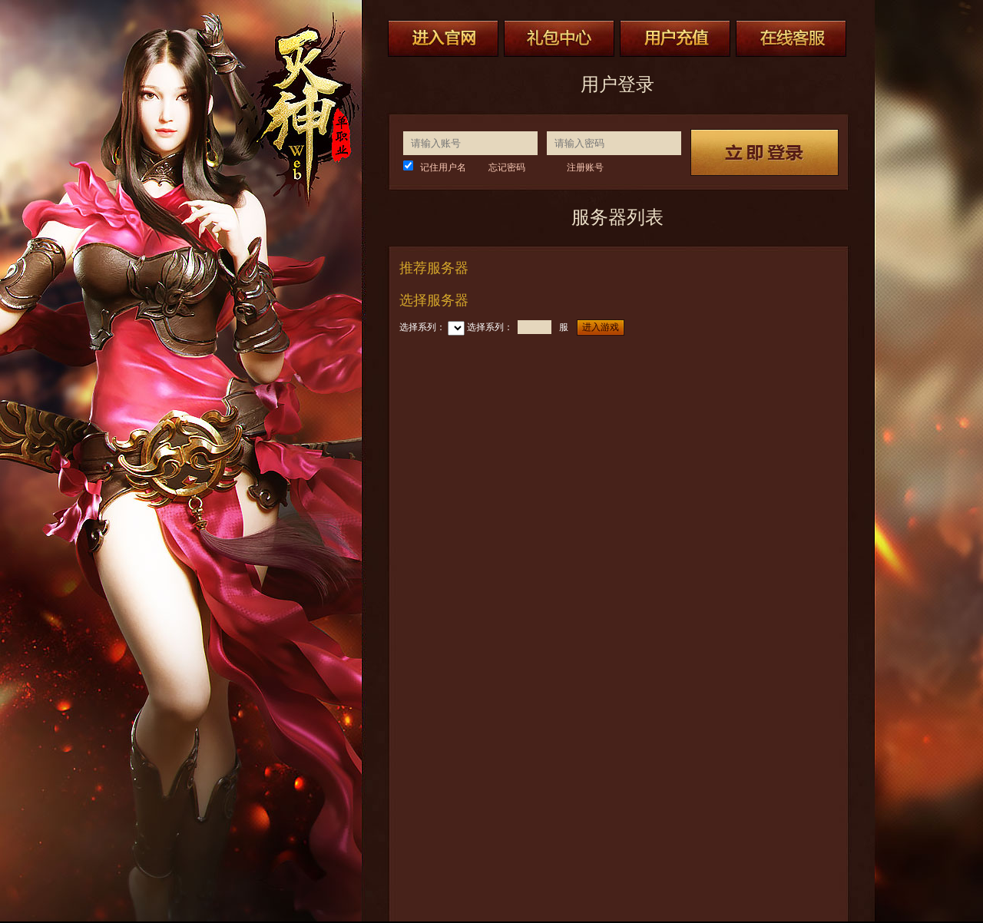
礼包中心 (559, 38)
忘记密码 (506, 167)
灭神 (298, 113)
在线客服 (791, 38)
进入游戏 (600, 327)
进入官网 (443, 38)
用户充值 (675, 38)
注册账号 (585, 167)
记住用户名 (443, 167)
